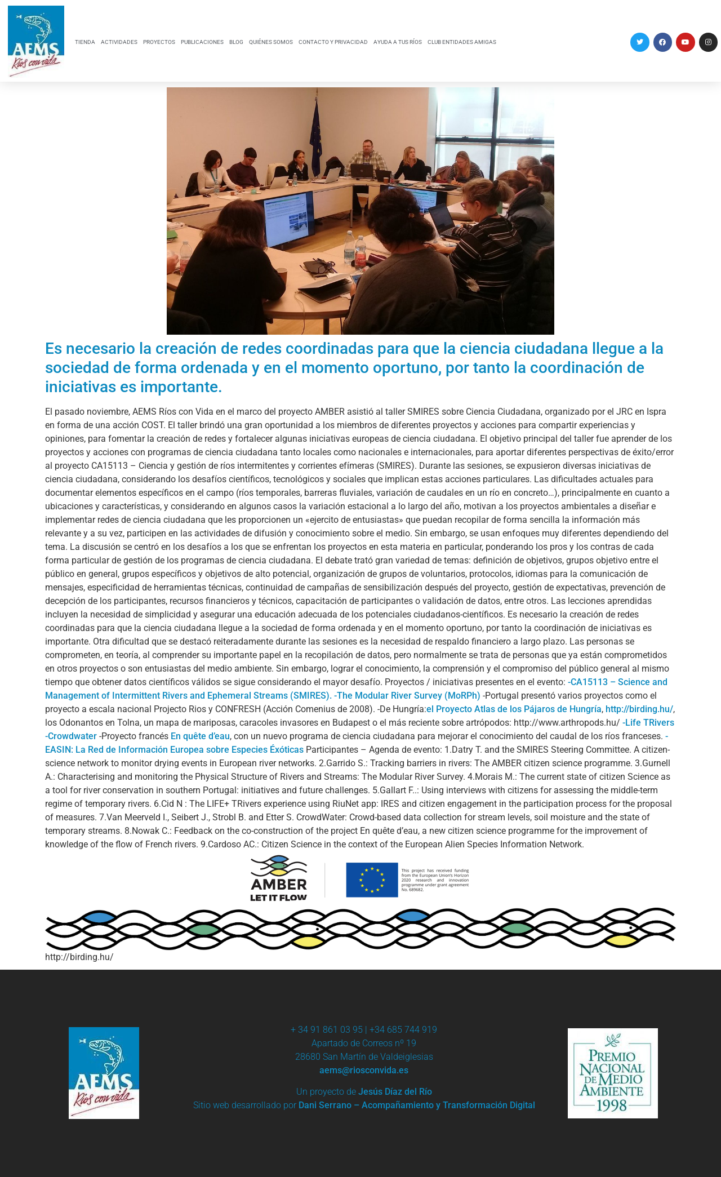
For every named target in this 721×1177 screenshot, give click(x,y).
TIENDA (85, 42)
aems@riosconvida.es (363, 1070)
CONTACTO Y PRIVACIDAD (333, 42)
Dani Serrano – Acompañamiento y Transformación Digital (417, 1105)
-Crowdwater (71, 736)
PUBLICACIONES (202, 42)
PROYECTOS (159, 42)
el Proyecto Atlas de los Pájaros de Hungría (514, 709)
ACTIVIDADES (119, 42)
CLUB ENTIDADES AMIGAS (462, 42)
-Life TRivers (648, 722)
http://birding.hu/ (639, 709)
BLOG (236, 42)
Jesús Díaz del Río (395, 1091)
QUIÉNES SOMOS (271, 42)
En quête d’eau (200, 736)
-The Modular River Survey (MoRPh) (407, 695)
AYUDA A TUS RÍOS (397, 42)
